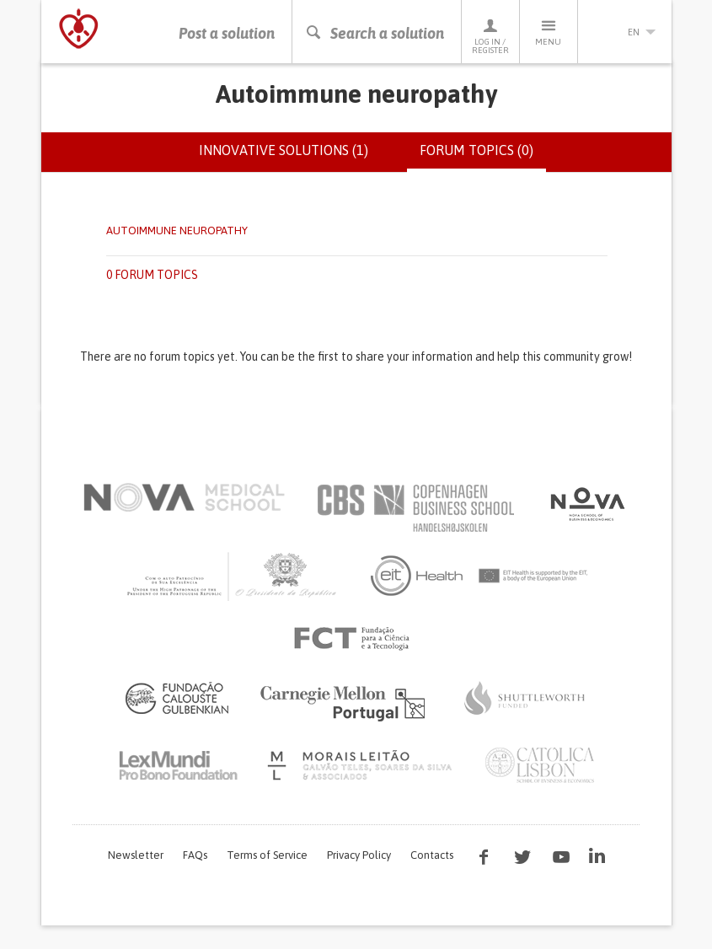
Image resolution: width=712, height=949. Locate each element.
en (625, 32)
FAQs (195, 855)
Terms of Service (267, 855)
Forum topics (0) (483, 157)
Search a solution (374, 33)
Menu (548, 31)
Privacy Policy (359, 855)
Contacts (431, 855)
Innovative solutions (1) (283, 150)
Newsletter (135, 855)
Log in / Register (490, 36)
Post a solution (227, 33)
